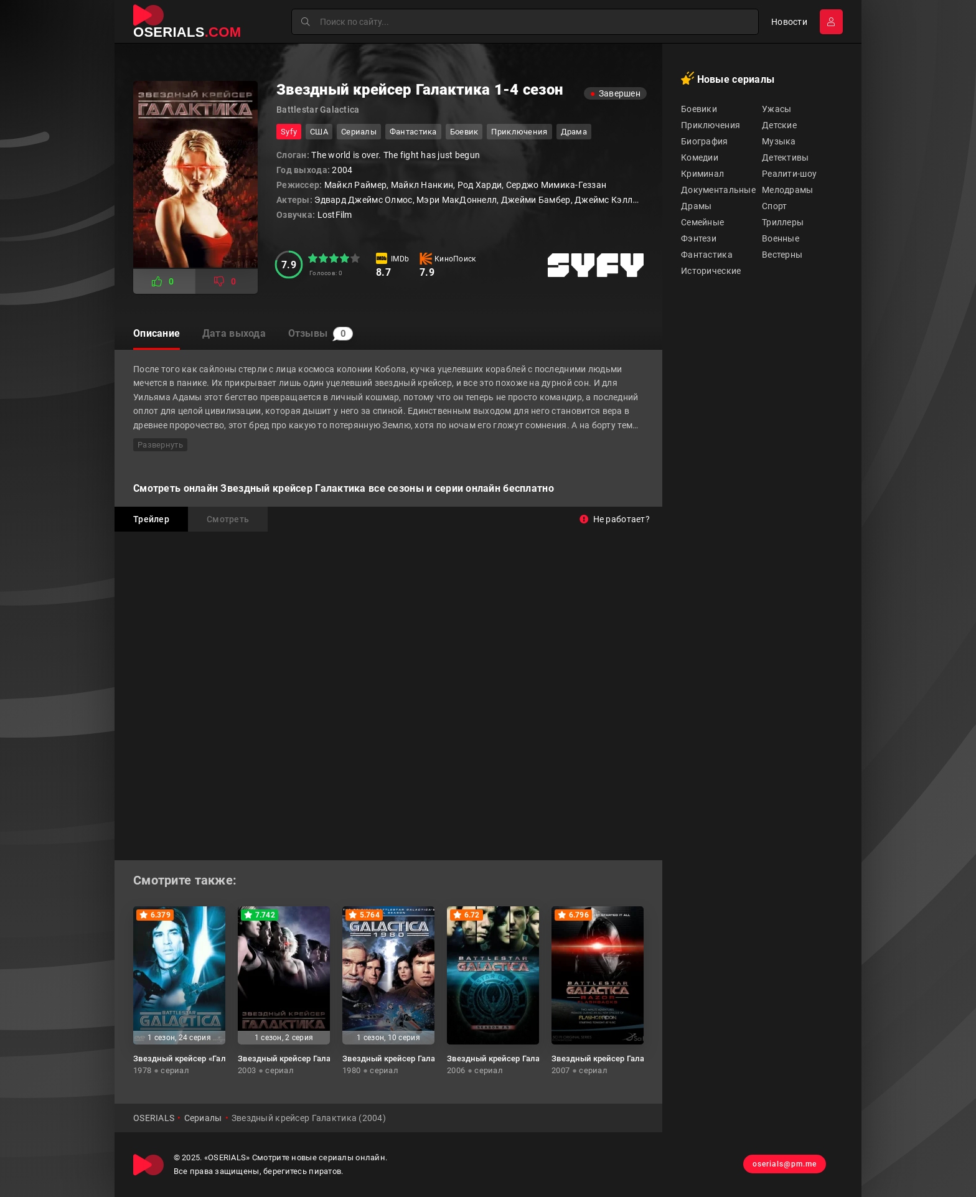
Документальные (718, 190)
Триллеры (783, 222)
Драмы (696, 206)
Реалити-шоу (789, 174)
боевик (464, 131)
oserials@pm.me (783, 1164)
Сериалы (359, 131)
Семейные (702, 222)
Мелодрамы (788, 190)
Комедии (699, 157)
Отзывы (326, 334)
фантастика (413, 131)
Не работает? (615, 519)
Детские (779, 125)
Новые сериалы (727, 78)
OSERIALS (153, 1118)
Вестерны (782, 255)
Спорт (774, 206)
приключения (519, 131)
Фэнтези (698, 238)
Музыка (779, 141)
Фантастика (707, 255)
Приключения (710, 125)
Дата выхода (236, 334)
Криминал (702, 174)
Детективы (785, 157)
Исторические (711, 271)
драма (574, 131)
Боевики (699, 109)
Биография (704, 141)
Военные (780, 238)
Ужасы (776, 109)
